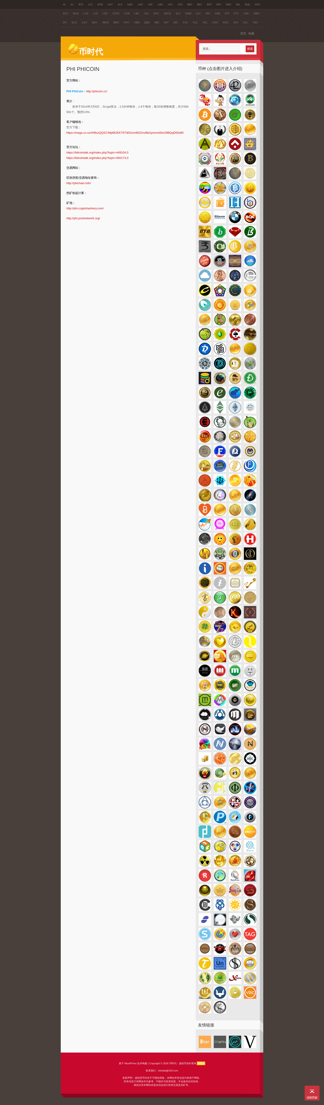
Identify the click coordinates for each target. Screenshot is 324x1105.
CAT (95, 13)
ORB (137, 22)
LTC (90, 4)
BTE (257, 4)
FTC (236, 13)
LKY (85, 22)
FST (227, 13)
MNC (116, 22)
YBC (255, 22)
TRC (205, 22)
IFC (65, 22)
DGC (156, 13)
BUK (76, 13)
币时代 (85, 51)
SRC (175, 22)
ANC (140, 4)
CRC (137, 13)
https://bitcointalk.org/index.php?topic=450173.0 (97, 158)
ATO (180, 4)
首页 (243, 33)
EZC (198, 13)
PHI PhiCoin (82, 69)
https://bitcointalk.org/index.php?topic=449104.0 (97, 152)
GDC (246, 13)
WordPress (130, 1063)
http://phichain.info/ (78, 183)
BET (209, 4)
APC (150, 4)
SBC (157, 22)
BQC (248, 4)
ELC (178, 13)
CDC (105, 13)
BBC (190, 4)
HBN (256, 13)
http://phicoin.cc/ (96, 91)
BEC (199, 4)
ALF (120, 4)
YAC (245, 22)
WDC (226, 22)
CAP (85, 13)
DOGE (167, 13)
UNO (215, 22)
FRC (208, 13)
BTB (100, 4)
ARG (160, 4)
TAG (185, 22)
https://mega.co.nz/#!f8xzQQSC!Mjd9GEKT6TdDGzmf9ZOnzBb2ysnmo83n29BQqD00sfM (124, 132)
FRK (217, 13)
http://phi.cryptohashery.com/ (85, 208)
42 (64, 4)
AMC (130, 4)
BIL (238, 4)
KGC (74, 22)
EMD (188, 13)
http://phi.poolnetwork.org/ (83, 218)
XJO (235, 22)
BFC (219, 4)
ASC (170, 4)
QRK (147, 22)
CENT (115, 13)
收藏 (251, 33)
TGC (195, 22)
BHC (229, 4)
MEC (95, 22)
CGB (127, 13)
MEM (105, 22)
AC (72, 4)
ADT (110, 4)
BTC (81, 4)
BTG (65, 13)
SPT (166, 22)
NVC (127, 22)
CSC (146, 13)
